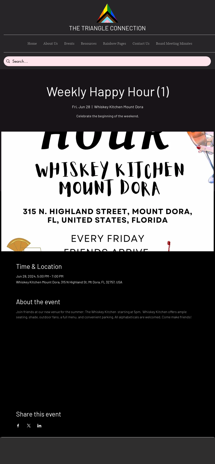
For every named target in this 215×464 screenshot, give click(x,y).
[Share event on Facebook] (18, 425)
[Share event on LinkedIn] (39, 425)
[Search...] (107, 61)
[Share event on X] (29, 425)
